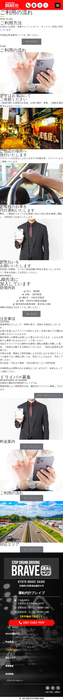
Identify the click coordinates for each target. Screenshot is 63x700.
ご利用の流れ (11, 650)
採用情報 (9, 674)
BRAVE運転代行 (12, 634)
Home (2, 16)
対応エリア (10, 658)
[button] (57, 5)
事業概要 (9, 666)
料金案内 (9, 642)
